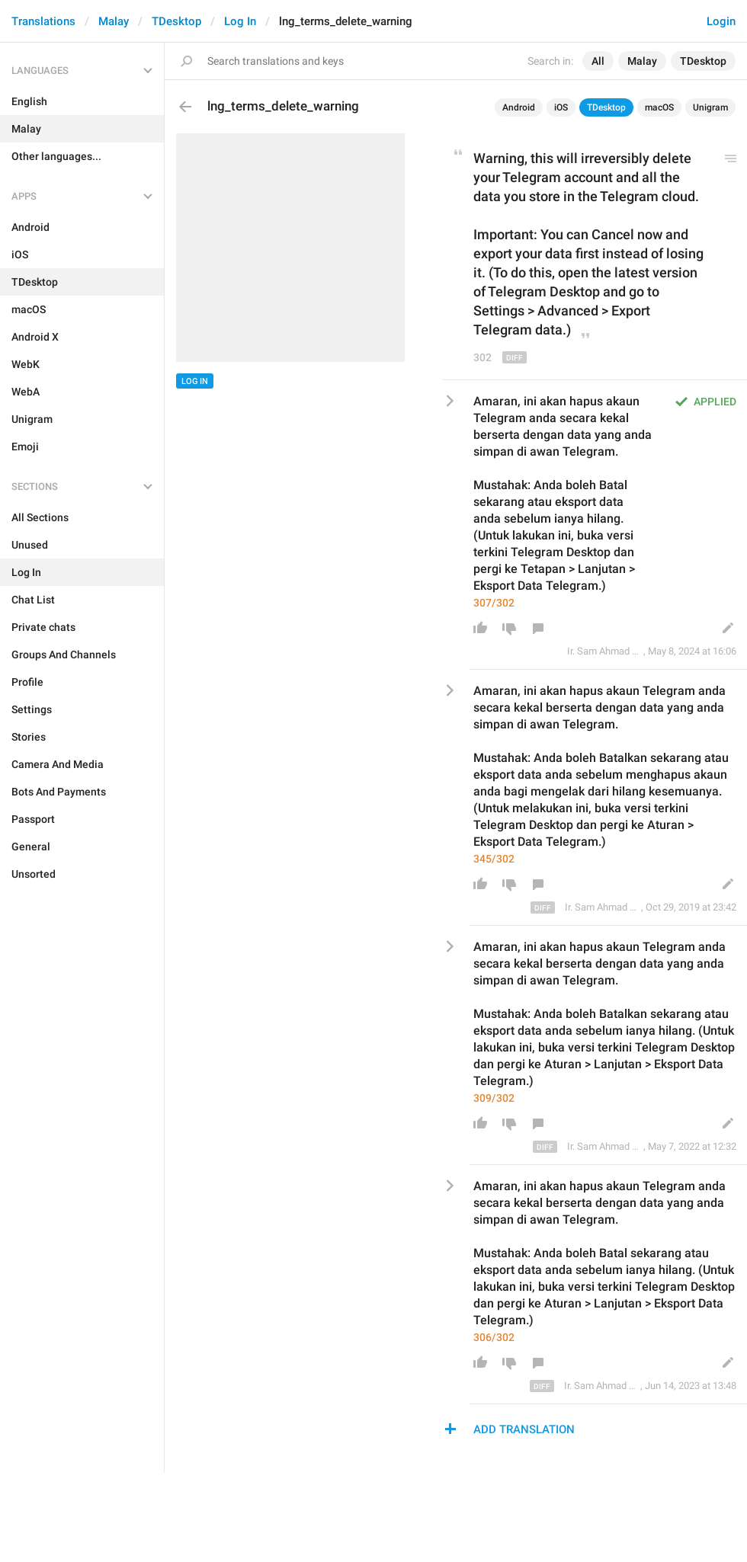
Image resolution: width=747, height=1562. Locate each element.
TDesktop (176, 21)
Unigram (710, 107)
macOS (659, 107)
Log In (240, 21)
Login (721, 21)
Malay (113, 21)
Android (518, 107)
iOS (561, 107)
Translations (43, 21)
